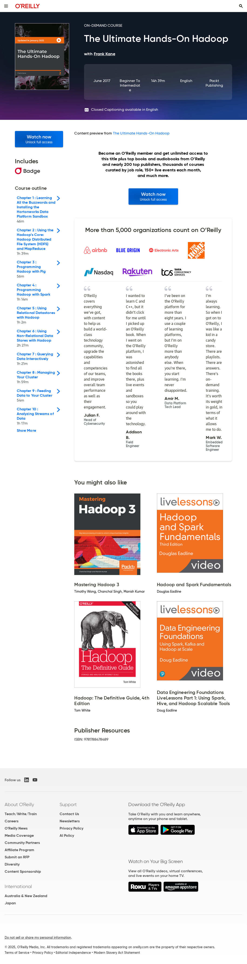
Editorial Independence (73, 953)
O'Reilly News (16, 828)
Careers (11, 821)
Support (68, 804)
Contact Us (69, 813)
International (18, 886)
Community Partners (22, 842)
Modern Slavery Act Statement (117, 953)
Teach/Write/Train (21, 813)
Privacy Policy (71, 828)
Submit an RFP (17, 857)
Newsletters (70, 821)
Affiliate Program (19, 849)
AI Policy (67, 835)
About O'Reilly (19, 804)
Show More (26, 430)
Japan (10, 903)
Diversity (12, 864)
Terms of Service (17, 953)
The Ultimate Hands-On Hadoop (141, 133)
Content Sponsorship (23, 871)
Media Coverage (19, 835)
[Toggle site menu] (6, 6)
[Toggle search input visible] (241, 6)
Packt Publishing (214, 83)
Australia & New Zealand (26, 895)
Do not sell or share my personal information (38, 937)
